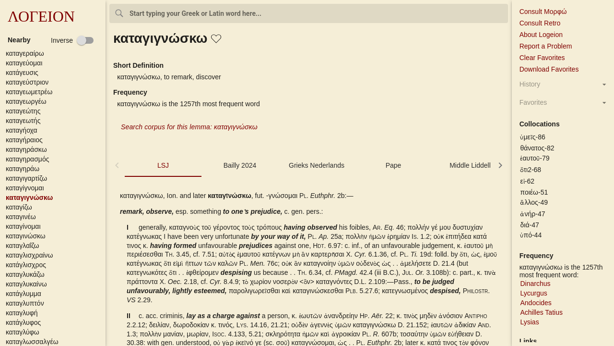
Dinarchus (535, 283)
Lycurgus (533, 293)
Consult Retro (540, 23)
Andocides (535, 303)
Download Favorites (549, 69)
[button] (55, 53)
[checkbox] (72, 40)
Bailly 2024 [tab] (240, 165)
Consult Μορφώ (543, 11)
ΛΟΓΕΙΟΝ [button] (41, 16)
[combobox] (308, 13)
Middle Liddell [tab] (470, 165)
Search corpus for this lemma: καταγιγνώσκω (189, 127)
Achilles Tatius (541, 312)
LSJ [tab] (163, 165)
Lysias (529, 322)
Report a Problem (546, 46)
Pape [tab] (393, 165)
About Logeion (541, 34)
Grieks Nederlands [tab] (316, 165)
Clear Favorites (542, 58)
